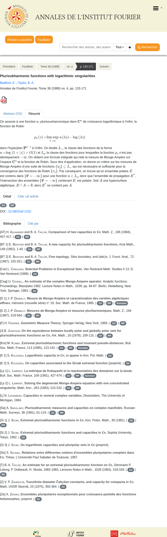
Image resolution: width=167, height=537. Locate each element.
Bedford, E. (7, 82)
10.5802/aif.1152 (19, 211)
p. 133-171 (86, 66)
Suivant (104, 66)
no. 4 (70, 66)
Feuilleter (44, 39)
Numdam (121, 303)
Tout (118, 47)
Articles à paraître (20, 39)
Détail (7, 196)
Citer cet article (28, 196)
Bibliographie (12, 223)
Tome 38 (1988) (49, 66)
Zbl (3, 205)
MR (12, 205)
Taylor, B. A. (26, 82)
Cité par (33, 223)
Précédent (9, 66)
